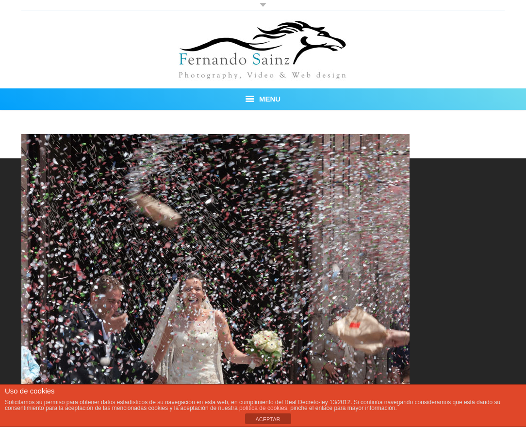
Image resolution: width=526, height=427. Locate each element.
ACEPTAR (267, 419)
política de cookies (263, 408)
